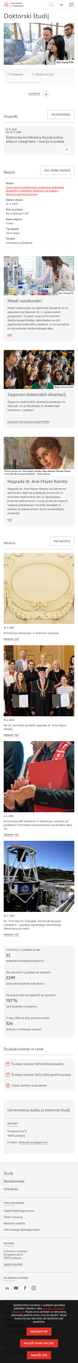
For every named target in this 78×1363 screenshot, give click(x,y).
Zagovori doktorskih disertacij (36, 395)
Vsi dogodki (60, 115)
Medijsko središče (14, 1224)
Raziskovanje (14, 1181)
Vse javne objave (57, 171)
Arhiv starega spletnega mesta (21, 1230)
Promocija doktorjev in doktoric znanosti (31, 633)
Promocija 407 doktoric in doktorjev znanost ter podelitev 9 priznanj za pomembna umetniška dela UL (38, 825)
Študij (8, 1173)
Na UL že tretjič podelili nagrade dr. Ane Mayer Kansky (35, 727)
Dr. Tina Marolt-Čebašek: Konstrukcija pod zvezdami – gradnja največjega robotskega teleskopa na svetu (32, 925)
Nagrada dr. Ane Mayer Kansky (37, 482)
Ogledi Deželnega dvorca (19, 1211)
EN (61, 5)
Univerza (11, 1189)
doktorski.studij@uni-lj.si (33, 1142)
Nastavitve (39, 1332)
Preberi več (11, 639)
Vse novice (61, 541)
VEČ (9, 520)
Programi (14, 74)
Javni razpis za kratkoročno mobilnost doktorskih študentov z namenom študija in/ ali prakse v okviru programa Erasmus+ (35, 191)
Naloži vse (39, 1355)
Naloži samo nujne (39, 1343)
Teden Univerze (13, 1217)
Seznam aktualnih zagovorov (28, 422)
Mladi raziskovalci (24, 301)
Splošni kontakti (13, 1264)
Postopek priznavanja (22, 82)
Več (9, 335)
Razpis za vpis (42, 74)
